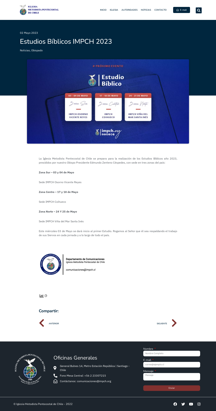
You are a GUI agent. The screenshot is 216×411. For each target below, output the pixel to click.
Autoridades (130, 9)
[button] (199, 10)
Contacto (160, 9)
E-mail (147, 360)
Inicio (103, 9)
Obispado (37, 50)
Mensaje (148, 371)
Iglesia (114, 9)
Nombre (148, 349)
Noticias (146, 9)
